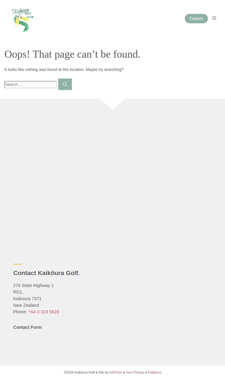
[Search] (65, 84)
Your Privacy (135, 372)
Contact (196, 18)
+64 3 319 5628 (43, 311)
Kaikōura (154, 372)
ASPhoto (115, 372)
